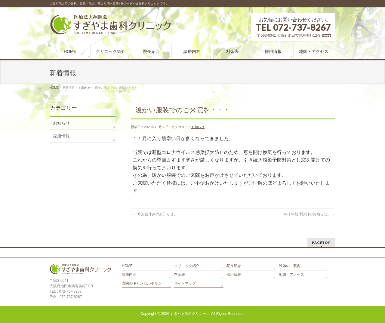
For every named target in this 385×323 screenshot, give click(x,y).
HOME (54, 87)
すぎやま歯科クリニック (190, 314)
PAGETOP (321, 243)
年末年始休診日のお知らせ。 (309, 214)
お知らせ (85, 87)
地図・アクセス (291, 274)
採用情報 (61, 136)
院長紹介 (233, 266)
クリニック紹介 (186, 266)
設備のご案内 (289, 266)
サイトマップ (185, 283)
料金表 (179, 274)
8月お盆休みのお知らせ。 (154, 214)
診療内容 (129, 274)
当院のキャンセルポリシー (143, 283)
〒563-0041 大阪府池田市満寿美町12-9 (288, 35)
